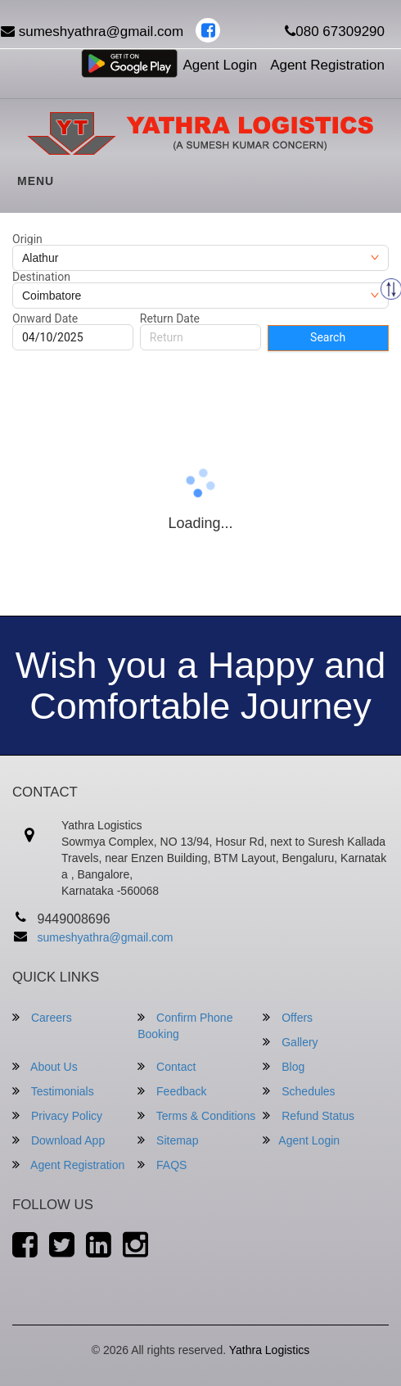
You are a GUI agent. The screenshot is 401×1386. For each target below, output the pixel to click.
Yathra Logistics (269, 1350)
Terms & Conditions (196, 1115)
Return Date (170, 318)
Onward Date (45, 318)
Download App (58, 1140)
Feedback (171, 1091)
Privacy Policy (57, 1115)
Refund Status (308, 1115)
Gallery (290, 1042)
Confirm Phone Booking (184, 1025)
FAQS (162, 1165)
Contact (166, 1066)
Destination (41, 276)
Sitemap (167, 1140)
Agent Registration (327, 65)
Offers (288, 1017)
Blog (283, 1066)
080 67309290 (335, 31)
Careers (42, 1017)
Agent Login (219, 65)
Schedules (299, 1091)
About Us (45, 1066)
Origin (27, 239)
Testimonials (53, 1091)
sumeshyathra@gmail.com (105, 937)
